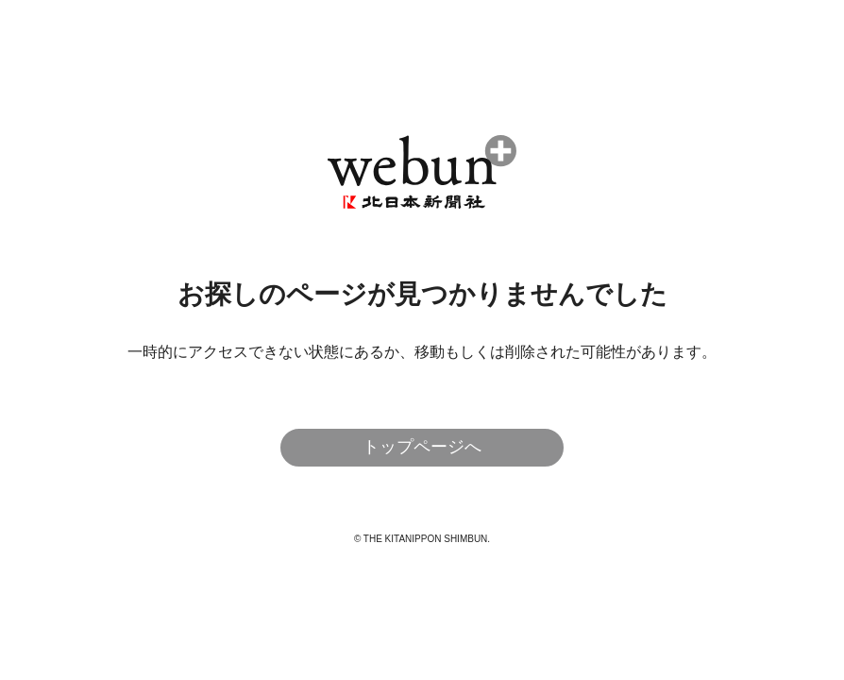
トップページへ (422, 446)
